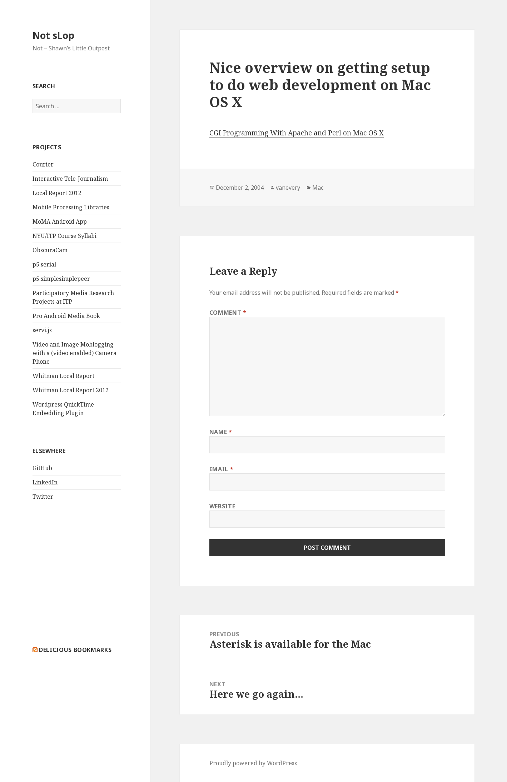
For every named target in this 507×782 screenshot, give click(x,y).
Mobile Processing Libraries (71, 207)
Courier (43, 164)
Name (220, 432)
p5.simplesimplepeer (61, 279)
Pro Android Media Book (66, 316)
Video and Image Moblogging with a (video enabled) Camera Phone (74, 352)
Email (221, 469)
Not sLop (53, 35)
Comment (228, 313)
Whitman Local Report (63, 376)
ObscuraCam (50, 250)
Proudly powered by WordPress (253, 763)
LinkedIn (45, 482)
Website (222, 506)
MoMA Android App (60, 221)
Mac (317, 187)
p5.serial (44, 264)
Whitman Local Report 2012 (71, 390)
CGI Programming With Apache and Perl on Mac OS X (296, 133)
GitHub (42, 468)
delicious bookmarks (75, 650)
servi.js (42, 330)
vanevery (288, 187)
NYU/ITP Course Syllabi (64, 236)
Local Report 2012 (57, 193)
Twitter (43, 496)
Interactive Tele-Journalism (70, 179)
